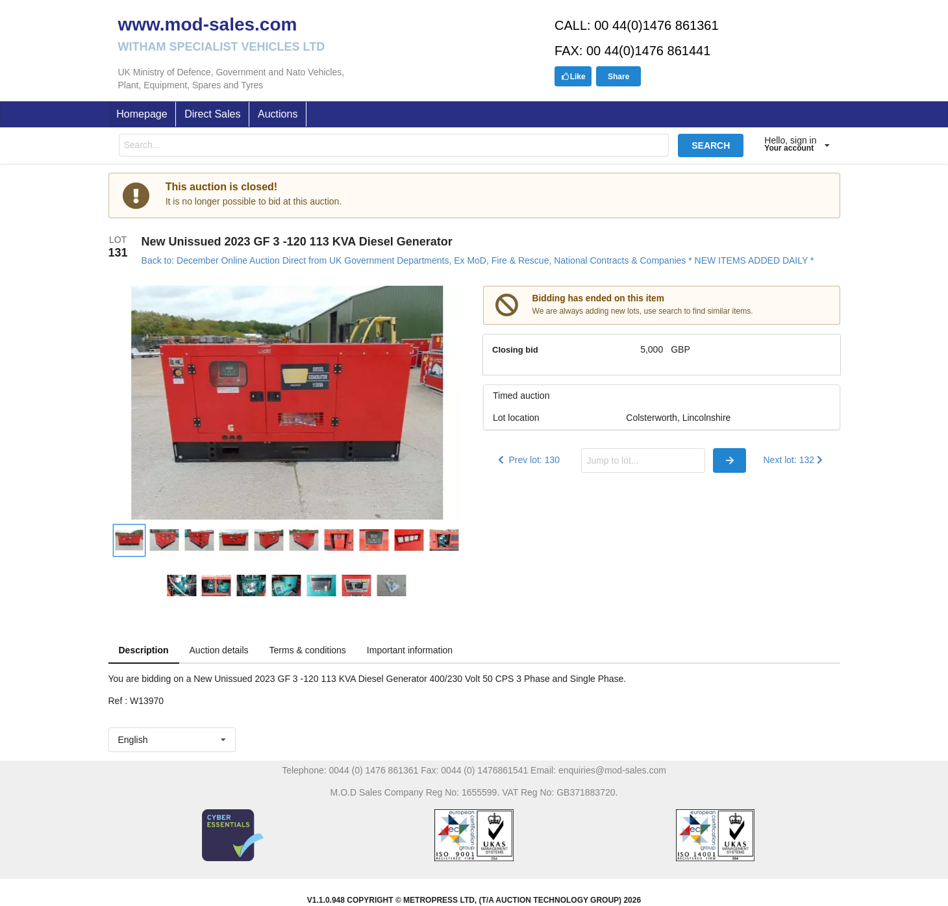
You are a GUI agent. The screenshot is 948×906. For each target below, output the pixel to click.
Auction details (219, 650)
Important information (410, 650)
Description (144, 650)
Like (573, 76)
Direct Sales (212, 114)
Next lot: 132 (794, 460)
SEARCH (711, 145)
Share (618, 76)
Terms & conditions (307, 650)
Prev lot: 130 (527, 460)
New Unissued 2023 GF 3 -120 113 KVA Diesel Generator (297, 241)
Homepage (141, 114)
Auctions (277, 114)
